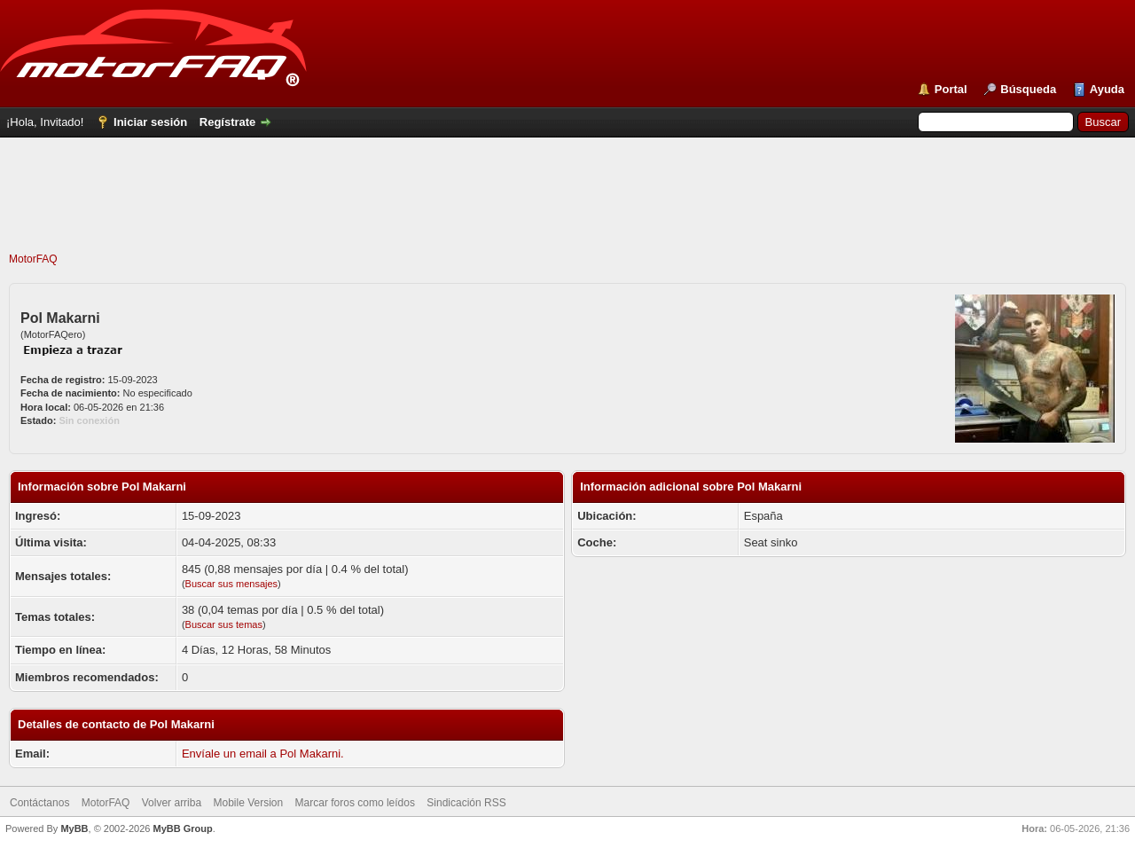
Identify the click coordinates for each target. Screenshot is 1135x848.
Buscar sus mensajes (231, 583)
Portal (951, 89)
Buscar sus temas (223, 624)
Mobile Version (248, 803)
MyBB (74, 828)
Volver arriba (171, 803)
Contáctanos (39, 803)
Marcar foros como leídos (355, 803)
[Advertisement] (567, 212)
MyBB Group (182, 828)
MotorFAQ (33, 259)
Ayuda (1107, 89)
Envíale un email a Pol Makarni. (263, 753)
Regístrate (228, 122)
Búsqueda (1028, 89)
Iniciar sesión (150, 122)
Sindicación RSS (466, 803)
